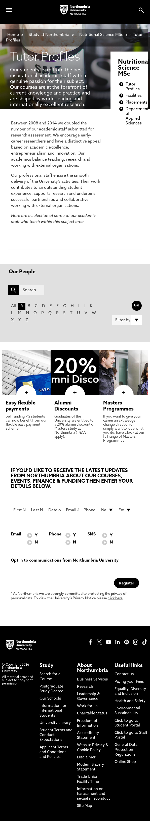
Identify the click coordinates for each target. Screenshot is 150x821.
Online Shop (125, 762)
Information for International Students (53, 710)
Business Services (92, 679)
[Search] (31, 290)
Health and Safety (130, 701)
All (13, 306)
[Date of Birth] (54, 510)
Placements (136, 103)
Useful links (129, 665)
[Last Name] (37, 510)
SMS (92, 534)
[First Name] (19, 510)
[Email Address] (72, 510)
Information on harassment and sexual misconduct (93, 794)
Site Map (84, 806)
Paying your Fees (129, 682)
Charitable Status (92, 713)
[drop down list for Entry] (125, 510)
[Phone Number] (90, 510)
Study (46, 665)
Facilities (134, 96)
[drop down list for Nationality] (107, 510)
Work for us (87, 706)
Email (16, 534)
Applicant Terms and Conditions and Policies (54, 752)
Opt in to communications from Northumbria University (65, 561)
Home (13, 35)
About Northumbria (92, 668)
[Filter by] (127, 320)
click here (115, 598)
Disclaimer (86, 757)
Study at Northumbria (49, 35)
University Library (55, 723)
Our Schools (50, 699)
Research (85, 687)
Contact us (124, 674)
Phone (55, 534)
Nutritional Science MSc (101, 35)
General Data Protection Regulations (126, 749)
